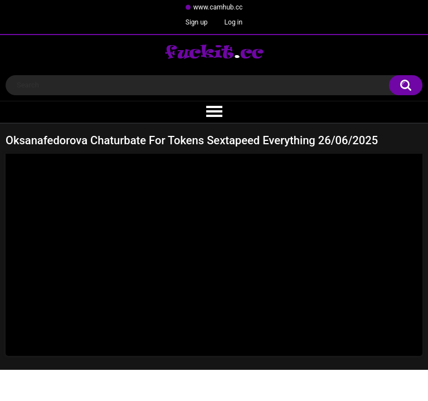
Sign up (197, 22)
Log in (234, 22)
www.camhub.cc (218, 7)
